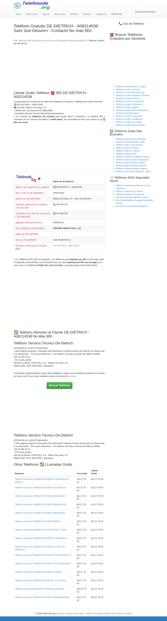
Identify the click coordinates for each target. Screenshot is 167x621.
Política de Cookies (113, 613)
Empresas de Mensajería (127, 113)
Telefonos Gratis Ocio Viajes (129, 122)
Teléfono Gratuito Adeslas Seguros (132, 168)
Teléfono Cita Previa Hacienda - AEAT (133, 171)
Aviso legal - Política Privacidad (88, 613)
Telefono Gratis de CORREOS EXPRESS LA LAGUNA (40, 580)
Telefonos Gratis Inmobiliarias (129, 119)
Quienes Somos (65, 613)
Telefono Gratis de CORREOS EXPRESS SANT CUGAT (41, 530)
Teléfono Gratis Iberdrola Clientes (131, 165)
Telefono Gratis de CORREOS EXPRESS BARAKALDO (41, 504)
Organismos (101, 14)
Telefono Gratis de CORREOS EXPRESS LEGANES (39, 589)
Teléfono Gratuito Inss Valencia (130, 194)
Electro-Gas (59, 14)
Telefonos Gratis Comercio (128, 89)
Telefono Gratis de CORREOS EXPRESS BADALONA (40, 496)
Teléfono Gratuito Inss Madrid (129, 191)
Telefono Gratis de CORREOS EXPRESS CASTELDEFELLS (43, 555)
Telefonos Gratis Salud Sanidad (130, 125)
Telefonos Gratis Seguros (127, 107)
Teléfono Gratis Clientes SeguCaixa (132, 159)
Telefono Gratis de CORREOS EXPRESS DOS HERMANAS (43, 563)
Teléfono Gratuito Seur (126, 154)
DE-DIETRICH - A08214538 (66, 245)
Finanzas (87, 14)
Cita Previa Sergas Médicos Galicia (132, 197)
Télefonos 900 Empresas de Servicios (35, 40)
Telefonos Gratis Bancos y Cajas (131, 86)
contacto (73, 376)
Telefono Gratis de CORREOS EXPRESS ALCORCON (40, 487)
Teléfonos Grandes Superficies (130, 101)
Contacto (128, 613)
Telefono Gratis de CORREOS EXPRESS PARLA (38, 521)
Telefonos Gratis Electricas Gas (130, 92)
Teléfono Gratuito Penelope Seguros (132, 157)
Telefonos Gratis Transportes (129, 116)
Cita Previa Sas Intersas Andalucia (132, 206)
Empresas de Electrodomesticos (71, 40)
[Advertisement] (59, 67)
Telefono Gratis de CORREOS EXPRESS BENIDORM (40, 513)
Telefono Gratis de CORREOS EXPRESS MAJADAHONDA (42, 597)
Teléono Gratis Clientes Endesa (130, 162)
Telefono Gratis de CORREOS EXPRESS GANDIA (38, 572)
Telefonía (74, 14)
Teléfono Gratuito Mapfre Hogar (130, 142)
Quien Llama (32, 14)
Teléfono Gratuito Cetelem (128, 151)
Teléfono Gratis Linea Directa (129, 145)
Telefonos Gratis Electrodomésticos (132, 110)
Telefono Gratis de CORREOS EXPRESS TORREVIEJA (41, 538)
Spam (19, 14)
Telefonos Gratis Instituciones (129, 104)
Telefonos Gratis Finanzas (128, 98)
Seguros (46, 14)
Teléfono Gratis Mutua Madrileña (131, 139)
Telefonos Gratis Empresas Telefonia (132, 95)
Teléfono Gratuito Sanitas (127, 148)
